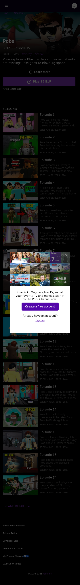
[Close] (66, 255)
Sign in (40, 320)
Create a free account (40, 306)
